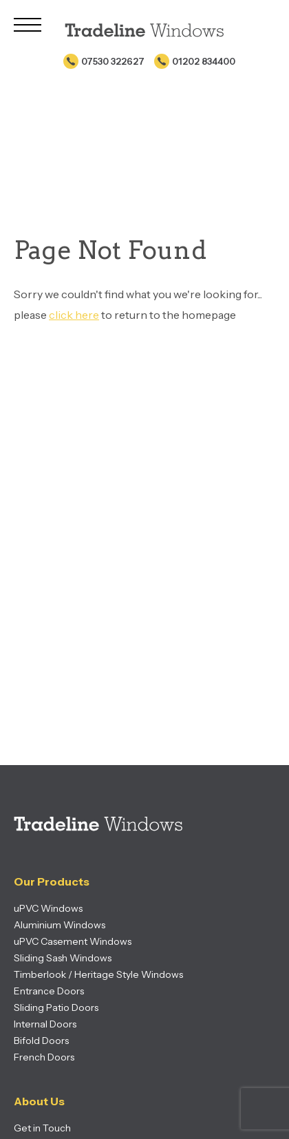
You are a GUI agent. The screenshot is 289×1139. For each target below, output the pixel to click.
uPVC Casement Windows (72, 941)
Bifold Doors (41, 1040)
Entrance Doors (49, 991)
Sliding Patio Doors (56, 1007)
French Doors (44, 1057)
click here (74, 315)
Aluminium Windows (59, 925)
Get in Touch (42, 1128)
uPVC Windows (48, 908)
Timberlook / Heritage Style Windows (98, 974)
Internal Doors (45, 1024)
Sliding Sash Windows (62, 958)
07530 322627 (112, 61)
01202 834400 (203, 61)
